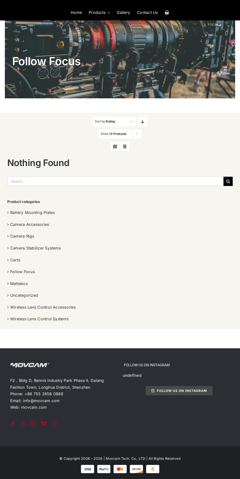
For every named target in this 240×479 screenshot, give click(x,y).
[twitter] (23, 423)
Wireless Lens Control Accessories (43, 307)
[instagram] (33, 423)
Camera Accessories (29, 224)
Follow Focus (22, 271)
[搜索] (228, 181)
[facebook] (13, 423)
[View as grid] (115, 146)
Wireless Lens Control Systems (39, 318)
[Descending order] (142, 121)
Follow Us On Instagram (179, 391)
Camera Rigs (22, 236)
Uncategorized (24, 295)
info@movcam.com (41, 400)
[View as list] (125, 146)
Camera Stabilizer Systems (35, 248)
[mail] (54, 423)
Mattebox (19, 283)
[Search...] (115, 181)
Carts (15, 260)
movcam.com (34, 407)
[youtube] (43, 423)
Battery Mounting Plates (32, 212)
